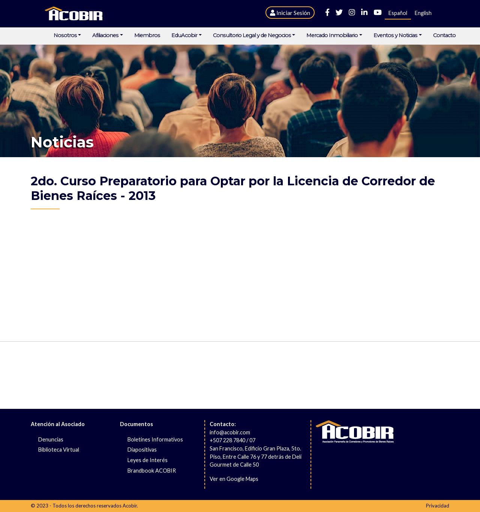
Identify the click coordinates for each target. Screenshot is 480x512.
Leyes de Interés (148, 460)
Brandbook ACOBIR (152, 470)
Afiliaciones (105, 35)
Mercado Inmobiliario (332, 35)
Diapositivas (142, 449)
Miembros (147, 35)
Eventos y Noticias (395, 35)
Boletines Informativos (155, 439)
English (423, 13)
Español (397, 13)
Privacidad (437, 506)
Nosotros (65, 35)
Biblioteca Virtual (58, 449)
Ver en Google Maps (234, 479)
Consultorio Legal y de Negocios (252, 35)
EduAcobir (184, 35)
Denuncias (50, 439)
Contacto (444, 35)
